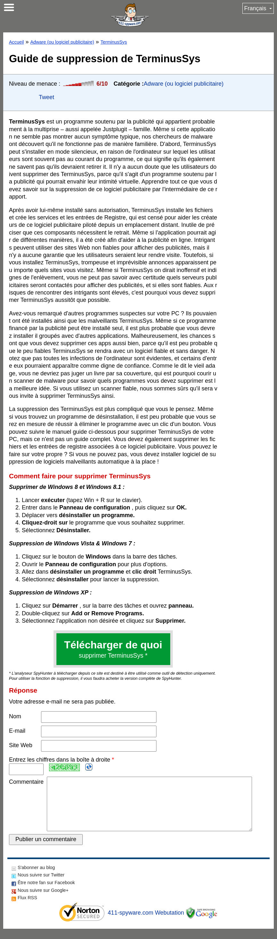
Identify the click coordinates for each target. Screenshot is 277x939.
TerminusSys (114, 42)
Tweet (46, 97)
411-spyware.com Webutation (146, 923)
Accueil (16, 42)
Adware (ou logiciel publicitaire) (62, 42)
